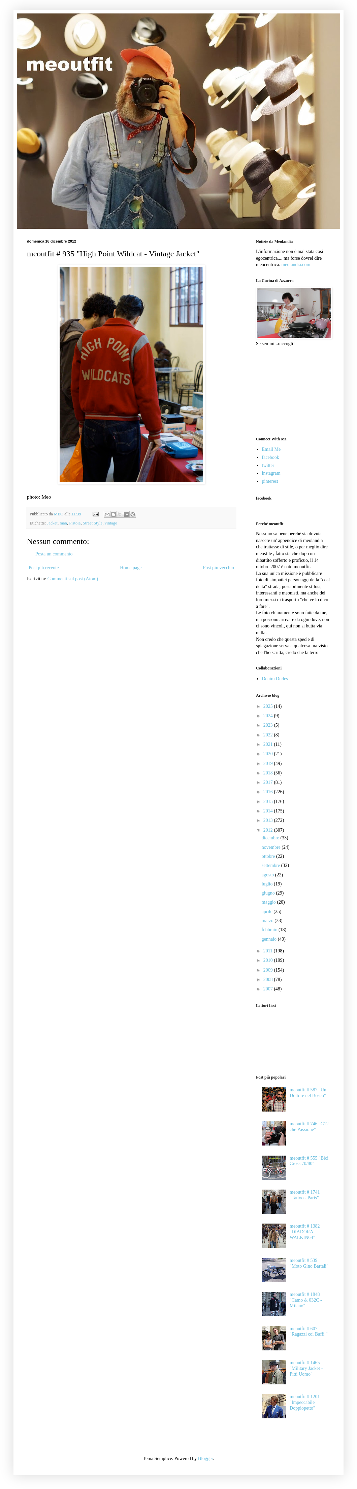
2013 (268, 820)
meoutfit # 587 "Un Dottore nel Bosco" (308, 1092)
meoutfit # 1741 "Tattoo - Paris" (305, 1195)
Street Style (92, 523)
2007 (268, 988)
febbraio (270, 929)
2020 (268, 753)
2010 (268, 960)
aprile (267, 911)
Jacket (52, 523)
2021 (268, 744)
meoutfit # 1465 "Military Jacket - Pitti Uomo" (306, 1368)
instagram (271, 473)
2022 (268, 734)
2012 (268, 830)
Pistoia (74, 523)
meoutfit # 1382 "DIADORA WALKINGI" (305, 1232)
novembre (272, 847)
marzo (268, 920)
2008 (268, 979)
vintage (110, 523)
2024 (268, 715)
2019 (268, 763)
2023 (268, 725)
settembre (271, 865)
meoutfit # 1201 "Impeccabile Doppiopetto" (305, 1402)
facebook (270, 457)
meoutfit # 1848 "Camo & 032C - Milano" (306, 1300)
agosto (268, 874)
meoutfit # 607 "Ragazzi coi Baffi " (309, 1331)
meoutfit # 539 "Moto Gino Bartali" (309, 1263)
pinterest (270, 481)
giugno (269, 893)
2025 (268, 706)
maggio (269, 902)
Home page (130, 567)
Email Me (271, 449)
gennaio (270, 939)
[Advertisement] (289, 391)
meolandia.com (295, 264)
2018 (268, 772)
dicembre (271, 837)
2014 (268, 810)
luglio (268, 883)
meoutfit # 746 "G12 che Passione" (309, 1126)
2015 (268, 801)
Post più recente (44, 567)
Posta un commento (53, 553)
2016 (268, 791)
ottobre (269, 856)
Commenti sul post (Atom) (72, 578)
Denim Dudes (275, 678)
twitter (268, 465)
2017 (268, 782)
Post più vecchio (218, 567)
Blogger (205, 1458)
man (63, 523)
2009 (268, 970)
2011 (268, 950)
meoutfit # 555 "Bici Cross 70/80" (309, 1161)
